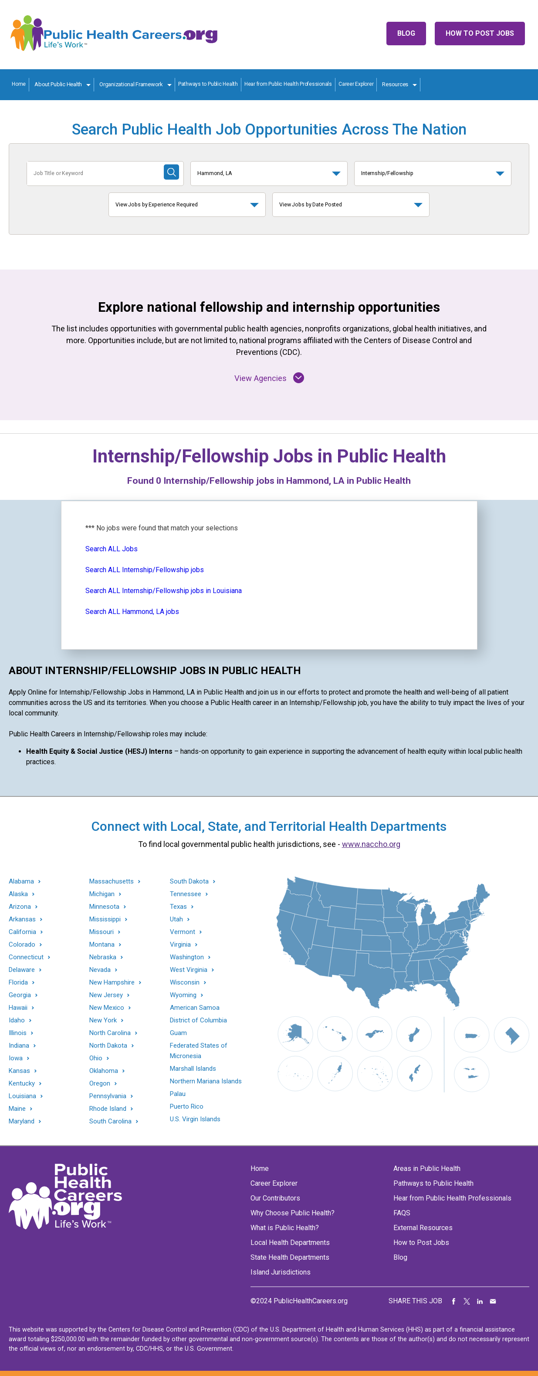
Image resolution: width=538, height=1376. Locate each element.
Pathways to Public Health (208, 84)
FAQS (401, 1213)
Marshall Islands (193, 1068)
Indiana (19, 1045)
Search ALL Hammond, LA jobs (132, 611)
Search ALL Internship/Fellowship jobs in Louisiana (163, 591)
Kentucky (22, 1083)
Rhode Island (107, 1109)
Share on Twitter (467, 1301)
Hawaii (18, 1008)
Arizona (20, 907)
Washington (187, 957)
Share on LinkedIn (480, 1301)
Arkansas (22, 919)
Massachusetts (111, 881)
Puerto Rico (186, 1106)
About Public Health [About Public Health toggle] (58, 84)
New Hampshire (112, 982)
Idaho (17, 1020)
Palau (178, 1094)
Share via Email (493, 1301)
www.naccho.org (371, 844)
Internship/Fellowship (387, 173)
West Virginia (188, 970)
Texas (178, 907)
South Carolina (110, 1121)
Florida (18, 982)
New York (103, 1020)
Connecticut (26, 957)
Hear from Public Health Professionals (288, 84)
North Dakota (108, 1045)
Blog (406, 33)
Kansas (19, 1071)
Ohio (95, 1058)
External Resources (423, 1228)
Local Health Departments (290, 1242)
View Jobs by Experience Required (156, 205)
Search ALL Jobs (111, 549)
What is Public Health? (284, 1228)
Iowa (16, 1058)
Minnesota (104, 907)
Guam (178, 1033)
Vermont (182, 932)
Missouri (101, 932)
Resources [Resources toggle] (395, 84)
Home (19, 84)
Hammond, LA (214, 173)
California (22, 932)
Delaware (22, 970)
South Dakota (189, 881)
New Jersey (106, 995)
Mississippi (105, 919)
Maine (17, 1109)
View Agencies (269, 377)
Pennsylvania (107, 1096)
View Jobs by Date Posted (310, 205)
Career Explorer (355, 84)
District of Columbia (198, 1020)
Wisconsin (185, 982)
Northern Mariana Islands (206, 1081)
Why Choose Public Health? (292, 1213)
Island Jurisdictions (280, 1272)
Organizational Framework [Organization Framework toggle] (131, 84)
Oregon (99, 1083)
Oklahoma (103, 1071)
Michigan (102, 894)
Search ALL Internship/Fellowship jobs (144, 570)
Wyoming (183, 995)
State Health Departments (289, 1257)
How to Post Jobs (480, 33)
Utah (176, 919)
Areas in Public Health (426, 1168)
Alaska (18, 894)
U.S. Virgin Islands (195, 1119)
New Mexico (106, 1008)
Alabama (21, 881)
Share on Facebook (454, 1301)
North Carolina (110, 1033)
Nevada (100, 970)
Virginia (180, 944)
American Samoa (195, 1008)
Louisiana (22, 1096)
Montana (102, 944)
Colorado (22, 944)
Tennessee (185, 894)
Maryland (21, 1121)
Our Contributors (275, 1198)
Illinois (18, 1033)
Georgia (20, 995)
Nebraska (102, 957)
